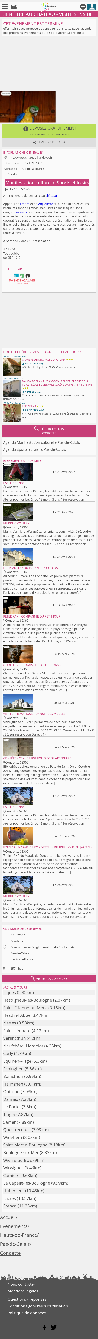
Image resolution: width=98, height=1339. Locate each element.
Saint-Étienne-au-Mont (25, 1008)
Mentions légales (23, 1291)
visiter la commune (49, 978)
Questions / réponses (27, 1299)
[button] (49, 131)
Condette (16, 941)
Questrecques (17, 1130)
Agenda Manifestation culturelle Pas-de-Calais (41, 442)
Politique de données (27, 1312)
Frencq (10, 1206)
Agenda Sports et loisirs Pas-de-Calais (34, 449)
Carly (8, 1053)
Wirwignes (13, 1168)
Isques (9, 992)
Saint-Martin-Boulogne (25, 1145)
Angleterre (45, 204)
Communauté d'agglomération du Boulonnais (42, 947)
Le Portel (12, 1107)
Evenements (14, 1226)
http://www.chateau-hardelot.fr (30, 157)
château (51, 196)
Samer (9, 1122)
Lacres (9, 1198)
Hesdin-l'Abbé (16, 1015)
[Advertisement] (49, 64)
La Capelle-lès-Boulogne (26, 1183)
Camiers (11, 1175)
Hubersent (13, 1191)
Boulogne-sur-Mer (21, 1152)
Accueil (8, 1217)
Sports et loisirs (73, 182)
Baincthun (13, 1076)
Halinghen (13, 1084)
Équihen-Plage (17, 1061)
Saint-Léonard (17, 1031)
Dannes (10, 1099)
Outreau (11, 1091)
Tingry (9, 1114)
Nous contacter (21, 1284)
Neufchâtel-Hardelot (23, 1046)
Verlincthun (14, 1038)
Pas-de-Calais (19, 953)
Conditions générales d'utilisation (38, 1306)
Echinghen (13, 1069)
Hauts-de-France (21, 959)
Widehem (12, 1137)
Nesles (9, 1023)
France (25, 204)
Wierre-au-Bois (17, 1160)
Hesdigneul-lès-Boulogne (27, 1000)
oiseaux (21, 212)
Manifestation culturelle (30, 182)
